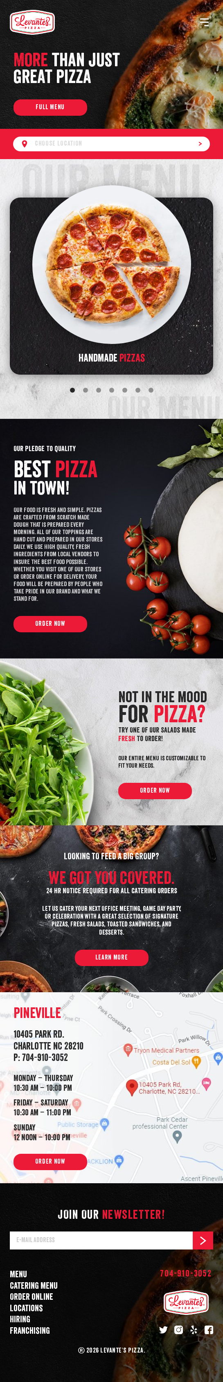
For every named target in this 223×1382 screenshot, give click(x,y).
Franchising (30, 1331)
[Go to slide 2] (85, 390)
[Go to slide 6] (137, 390)
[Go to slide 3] (98, 390)
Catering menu (34, 1286)
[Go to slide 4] (111, 390)
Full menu (50, 107)
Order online (31, 1297)
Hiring (20, 1320)
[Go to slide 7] (151, 390)
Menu (18, 1275)
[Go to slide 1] (72, 390)
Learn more (111, 958)
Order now (50, 624)
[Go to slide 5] (124, 390)
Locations (26, 1308)
